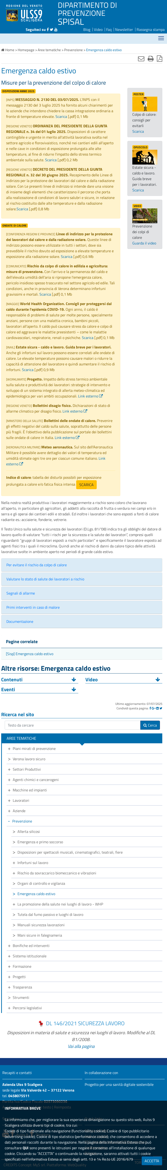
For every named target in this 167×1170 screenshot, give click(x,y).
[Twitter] (160, 708)
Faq (109, 29)
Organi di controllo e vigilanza (41, 883)
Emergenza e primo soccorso (40, 842)
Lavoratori (21, 800)
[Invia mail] (141, 58)
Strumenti (21, 997)
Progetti (19, 977)
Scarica (61, 116)
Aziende (19, 811)
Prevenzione (22, 821)
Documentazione (19, 621)
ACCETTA (152, 1161)
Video (98, 29)
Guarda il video (144, 243)
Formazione (22, 966)
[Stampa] (151, 58)
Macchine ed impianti (30, 790)
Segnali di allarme (20, 593)
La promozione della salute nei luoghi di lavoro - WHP (60, 904)
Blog (86, 29)
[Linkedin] (157, 708)
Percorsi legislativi (27, 1008)
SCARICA (86, 485)
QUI (26, 1148)
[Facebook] (150, 708)
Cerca (150, 725)
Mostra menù (161, 37)
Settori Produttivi (27, 769)
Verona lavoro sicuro (29, 759)
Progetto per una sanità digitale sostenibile (119, 1084)
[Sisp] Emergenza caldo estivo (29, 654)
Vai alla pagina (81, 1046)
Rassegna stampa (151, 29)
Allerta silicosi (28, 831)
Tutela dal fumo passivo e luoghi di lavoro (50, 914)
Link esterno (88, 396)
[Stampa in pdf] (159, 58)
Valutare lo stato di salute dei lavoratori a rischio (45, 579)
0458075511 (18, 1096)
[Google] (153, 708)
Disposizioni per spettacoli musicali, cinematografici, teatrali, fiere (70, 852)
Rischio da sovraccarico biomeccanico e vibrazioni (56, 873)
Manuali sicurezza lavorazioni (41, 925)
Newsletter (124, 29)
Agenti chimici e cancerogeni (36, 779)
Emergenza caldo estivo (36, 894)
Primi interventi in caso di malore (33, 607)
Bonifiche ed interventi (31, 945)
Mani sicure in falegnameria (39, 935)
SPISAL (71, 21)
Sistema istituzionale (29, 956)
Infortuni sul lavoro (32, 862)
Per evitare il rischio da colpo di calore (36, 565)
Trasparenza (22, 987)
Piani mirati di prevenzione (34, 748)
